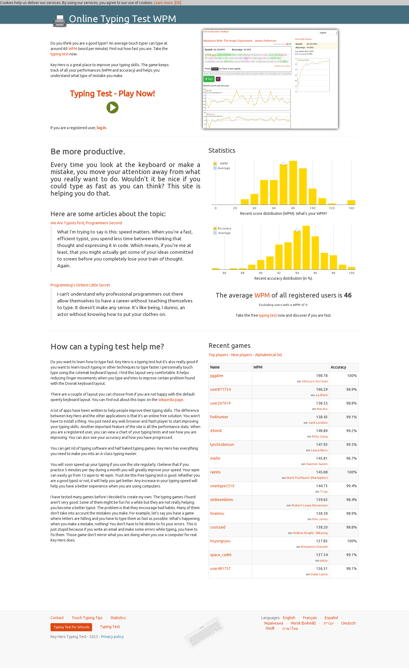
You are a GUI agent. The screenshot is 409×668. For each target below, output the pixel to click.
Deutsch (348, 623)
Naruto (322, 408)
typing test (60, 54)
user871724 (220, 389)
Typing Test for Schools (71, 627)
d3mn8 (216, 431)
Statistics (118, 618)
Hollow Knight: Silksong (310, 533)
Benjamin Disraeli (314, 546)
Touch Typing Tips (87, 618)
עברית (329, 623)
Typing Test (110, 626)
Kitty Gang (320, 436)
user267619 (220, 403)
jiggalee (216, 375)
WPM (72, 48)
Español (331, 618)
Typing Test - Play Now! (112, 93)
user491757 (220, 568)
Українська (273, 623)
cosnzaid (217, 527)
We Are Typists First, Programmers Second (86, 223)
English (289, 618)
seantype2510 (222, 486)
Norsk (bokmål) (303, 623)
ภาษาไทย (290, 628)
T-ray (324, 491)
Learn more (163, 3)
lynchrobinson (222, 444)
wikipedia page (170, 400)
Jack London (318, 422)
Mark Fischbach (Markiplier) (307, 477)
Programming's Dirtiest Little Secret (80, 285)
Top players (218, 355)
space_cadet (221, 555)
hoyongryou (220, 541)
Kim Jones (320, 519)
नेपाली (270, 628)
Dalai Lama (319, 574)
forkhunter (219, 417)
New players (241, 355)
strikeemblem (221, 499)
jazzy (324, 560)
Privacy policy (112, 636)
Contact (57, 618)
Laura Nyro (319, 450)
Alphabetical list (268, 355)
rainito (215, 472)
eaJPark (322, 395)
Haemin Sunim (317, 464)
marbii (215, 458)
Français (310, 618)
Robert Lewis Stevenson (309, 505)
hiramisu (217, 513)
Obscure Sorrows (315, 381)
